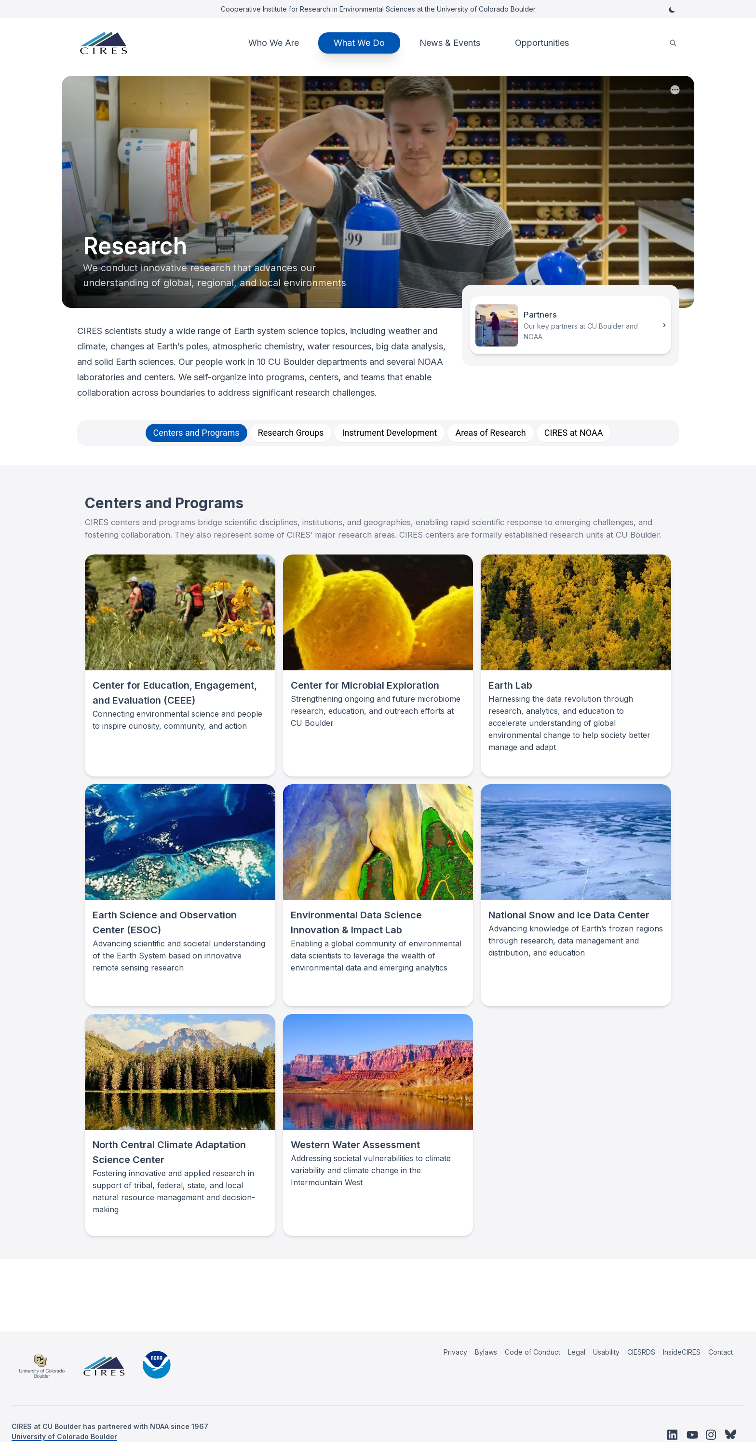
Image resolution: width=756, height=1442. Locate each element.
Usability (606, 1352)
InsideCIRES (682, 1352)
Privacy (455, 1352)
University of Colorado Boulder (64, 1436)
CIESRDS (641, 1352)
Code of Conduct (532, 1352)
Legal (576, 1352)
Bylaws (486, 1352)
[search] (673, 43)
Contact (720, 1352)
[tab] (196, 433)
